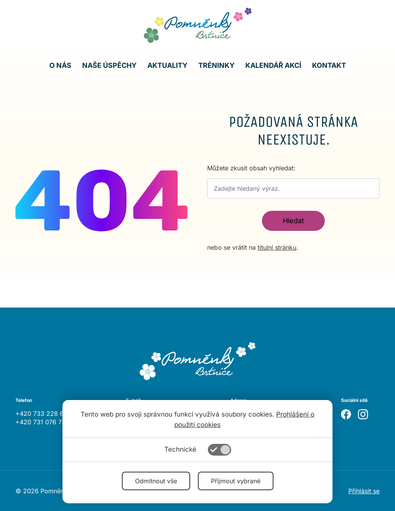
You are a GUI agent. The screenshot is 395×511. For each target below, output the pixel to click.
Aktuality (167, 65)
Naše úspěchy (109, 65)
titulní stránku (277, 247)
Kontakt (329, 65)
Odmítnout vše (156, 481)
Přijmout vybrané (235, 481)
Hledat (293, 221)
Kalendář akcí (273, 65)
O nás (60, 65)
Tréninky (216, 65)
